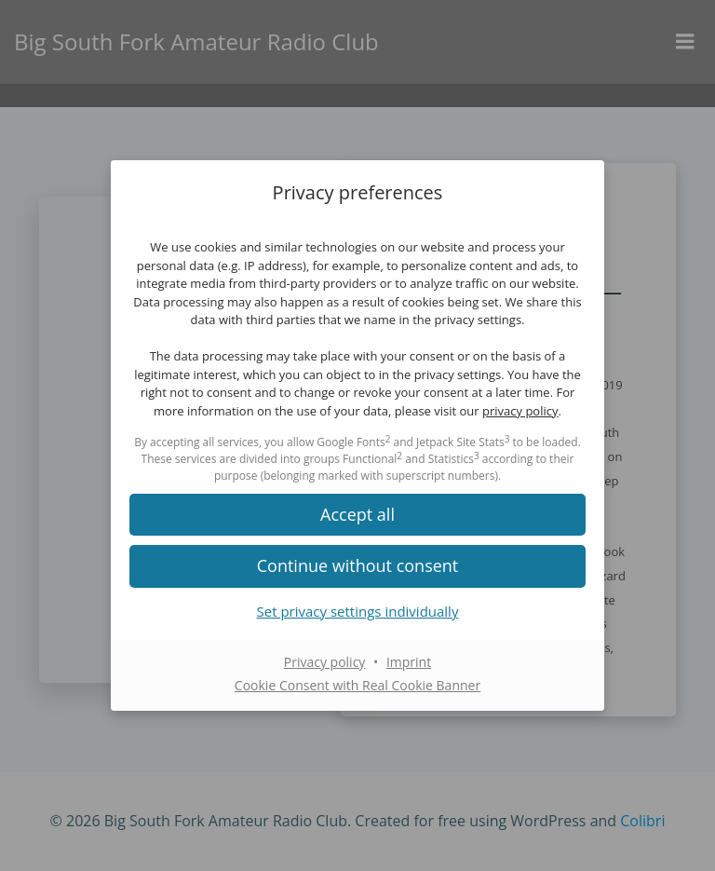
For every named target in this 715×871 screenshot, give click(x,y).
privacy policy (520, 410)
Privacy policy (325, 662)
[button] (357, 566)
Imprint (408, 662)
